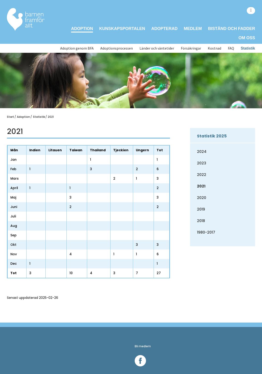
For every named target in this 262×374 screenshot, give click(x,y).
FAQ (231, 48)
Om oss (246, 38)
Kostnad (214, 48)
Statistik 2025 (212, 136)
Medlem (193, 28)
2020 (201, 197)
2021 (51, 117)
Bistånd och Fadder (231, 28)
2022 (201, 174)
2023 (201, 163)
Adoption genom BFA (77, 48)
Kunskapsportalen (122, 28)
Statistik (248, 48)
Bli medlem (143, 346)
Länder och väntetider (157, 48)
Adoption (82, 28)
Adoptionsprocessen (116, 48)
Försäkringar (191, 48)
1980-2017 (206, 232)
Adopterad (164, 28)
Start (10, 117)
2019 (201, 209)
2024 (201, 151)
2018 (201, 220)
